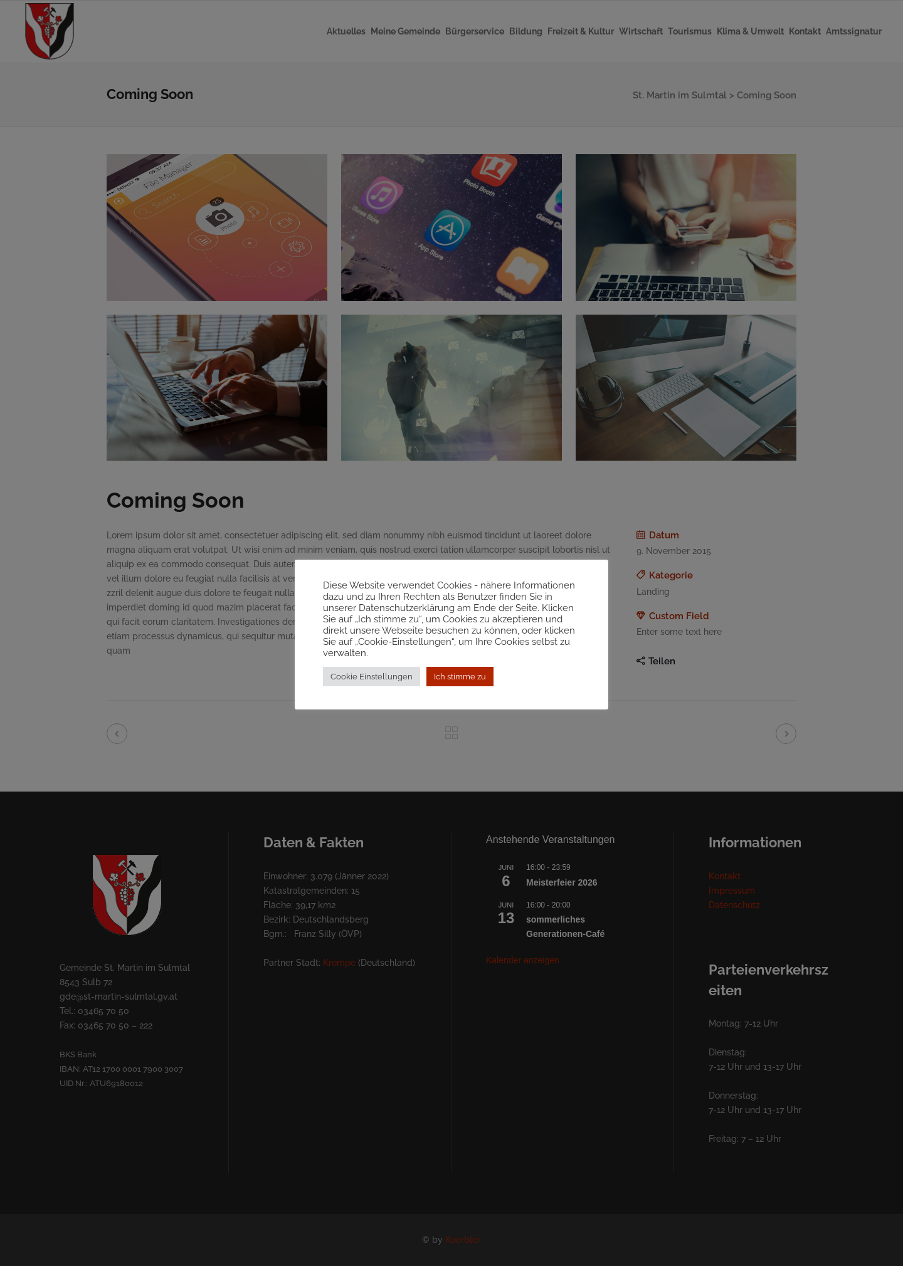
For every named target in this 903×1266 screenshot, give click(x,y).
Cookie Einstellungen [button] (371, 682)
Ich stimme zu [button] (460, 682)
